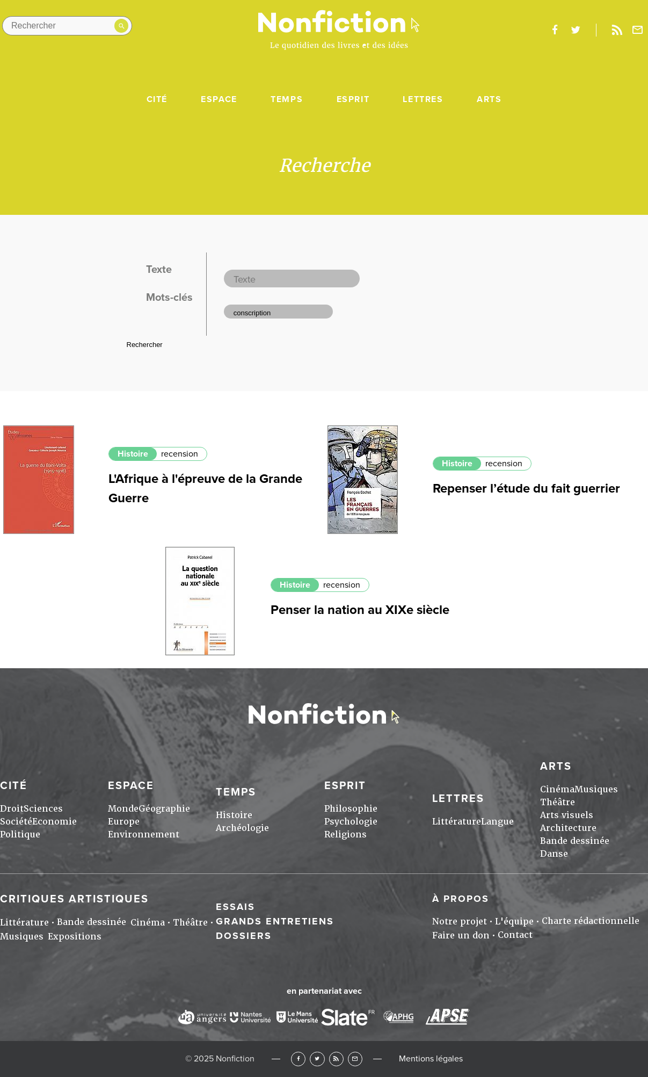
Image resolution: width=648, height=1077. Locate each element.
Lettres (423, 99)
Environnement (143, 834)
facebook (554, 30)
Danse (554, 853)
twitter (575, 30)
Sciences (43, 808)
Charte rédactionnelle (590, 921)
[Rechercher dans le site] (67, 25)
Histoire (133, 454)
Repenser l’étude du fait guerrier (526, 488)
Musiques (596, 789)
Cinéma (557, 789)
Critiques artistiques (74, 899)
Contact (515, 935)
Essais (235, 907)
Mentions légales (431, 1058)
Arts (489, 99)
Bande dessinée (574, 841)
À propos (460, 899)
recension (179, 454)
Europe (124, 821)
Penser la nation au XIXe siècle (360, 610)
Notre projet (459, 921)
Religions (345, 834)
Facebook (298, 1059)
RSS (336, 1059)
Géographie (164, 808)
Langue (497, 821)
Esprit (353, 99)
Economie (54, 821)
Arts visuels (566, 815)
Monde (123, 808)
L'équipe (514, 921)
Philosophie (350, 808)
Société (16, 821)
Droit (12, 808)
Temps (287, 99)
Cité (157, 99)
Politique (20, 834)
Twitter (317, 1059)
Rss (617, 30)
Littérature (456, 821)
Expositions (74, 936)
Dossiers (244, 936)
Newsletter (638, 30)
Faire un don (461, 935)
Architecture (568, 828)
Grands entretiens (275, 921)
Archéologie (242, 828)
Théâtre (557, 802)
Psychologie (350, 821)
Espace (219, 99)
